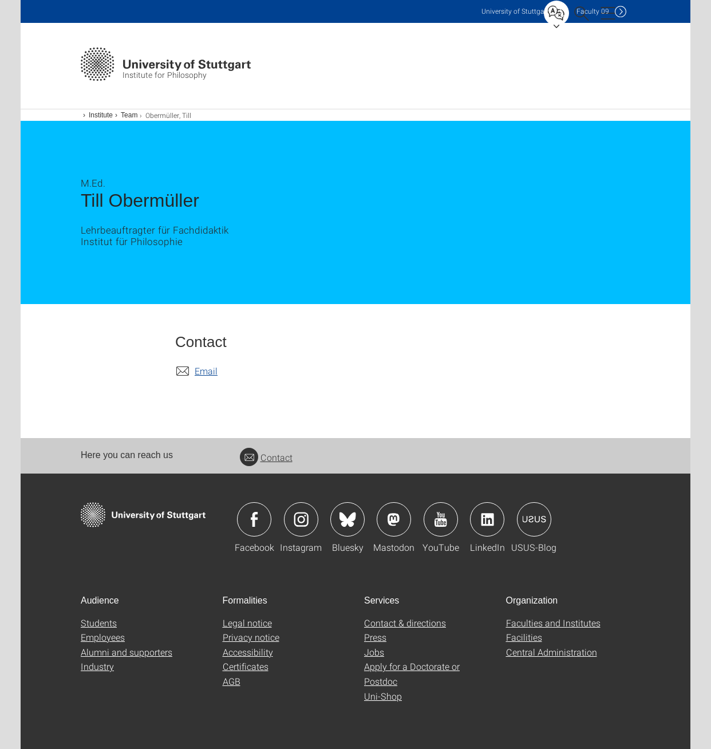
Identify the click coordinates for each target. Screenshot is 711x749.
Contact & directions (405, 623)
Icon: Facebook (254, 519)
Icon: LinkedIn (487, 519)
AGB (231, 681)
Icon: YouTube (441, 519)
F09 (592, 11)
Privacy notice (251, 637)
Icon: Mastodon (394, 519)
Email (206, 371)
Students (99, 623)
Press (375, 637)
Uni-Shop (383, 696)
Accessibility (248, 652)
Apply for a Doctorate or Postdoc (412, 673)
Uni (515, 11)
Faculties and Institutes (553, 623)
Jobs (374, 652)
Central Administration (551, 652)
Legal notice (247, 623)
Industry (97, 666)
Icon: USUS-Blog (534, 519)
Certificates (245, 666)
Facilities (524, 637)
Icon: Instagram (301, 519)
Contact (266, 457)
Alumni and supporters (126, 652)
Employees (103, 637)
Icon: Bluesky (347, 519)
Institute (101, 115)
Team (129, 115)
